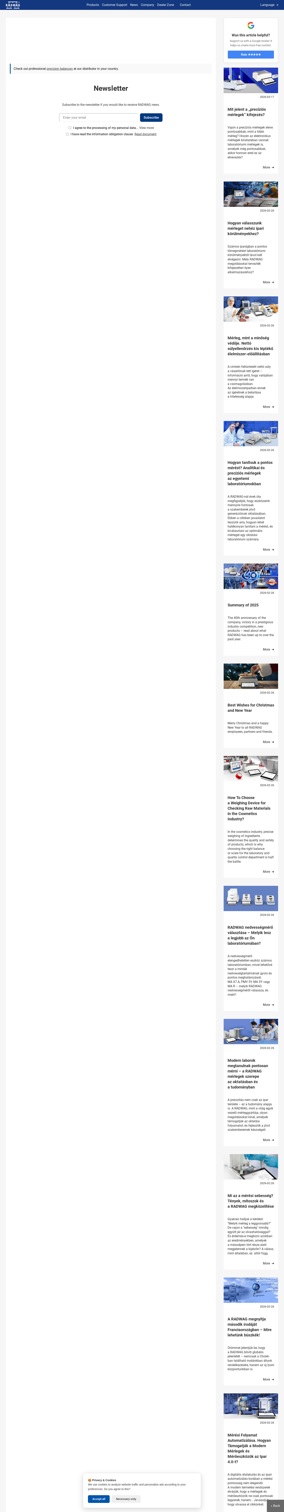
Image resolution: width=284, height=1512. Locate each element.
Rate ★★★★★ (251, 54)
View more (146, 128)
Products (93, 5)
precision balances (60, 68)
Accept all (98, 1499)
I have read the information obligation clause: (113, 134)
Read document (145, 134)
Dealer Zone (165, 5)
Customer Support (114, 5)
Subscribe (151, 117)
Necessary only (126, 1499)
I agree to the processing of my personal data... (105, 128)
